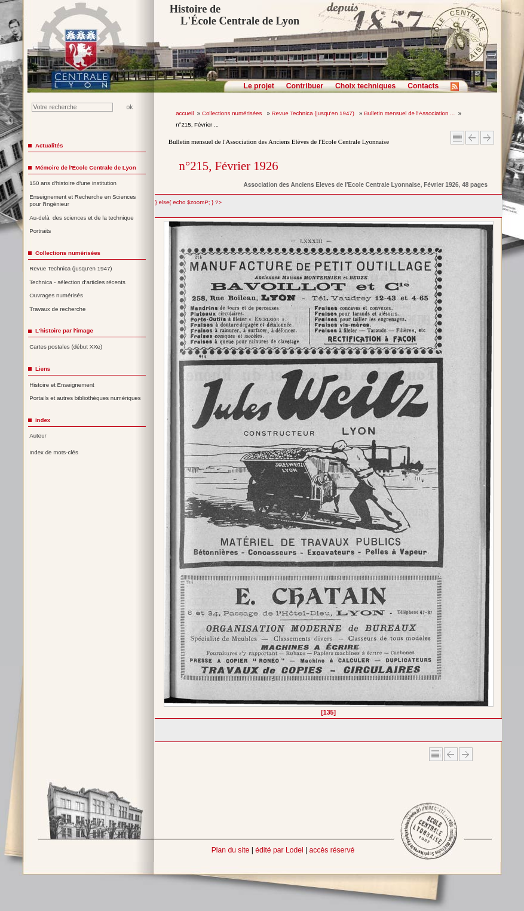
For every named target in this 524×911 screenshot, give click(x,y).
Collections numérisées (232, 113)
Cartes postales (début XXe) (65, 346)
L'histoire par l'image (64, 330)
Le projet (259, 86)
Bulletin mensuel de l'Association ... (409, 113)
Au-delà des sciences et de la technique (81, 217)
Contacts (423, 86)
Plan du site (231, 850)
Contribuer (304, 86)
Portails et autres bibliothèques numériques (84, 398)
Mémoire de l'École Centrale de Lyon (85, 167)
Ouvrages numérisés (56, 295)
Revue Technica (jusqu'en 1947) (314, 113)
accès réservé (332, 850)
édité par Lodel (279, 850)
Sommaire (457, 137)
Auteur (38, 435)
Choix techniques (365, 86)
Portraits (40, 230)
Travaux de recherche (57, 309)
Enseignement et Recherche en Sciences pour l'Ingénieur (82, 200)
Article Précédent (472, 137)
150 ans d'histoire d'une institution (73, 183)
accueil (185, 113)
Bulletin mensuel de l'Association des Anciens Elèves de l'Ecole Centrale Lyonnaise (278, 141)
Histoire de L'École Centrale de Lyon (234, 15)
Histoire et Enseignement (61, 384)
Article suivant (487, 137)
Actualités (49, 145)
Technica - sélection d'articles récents (77, 282)
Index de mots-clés (53, 452)
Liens (42, 368)
